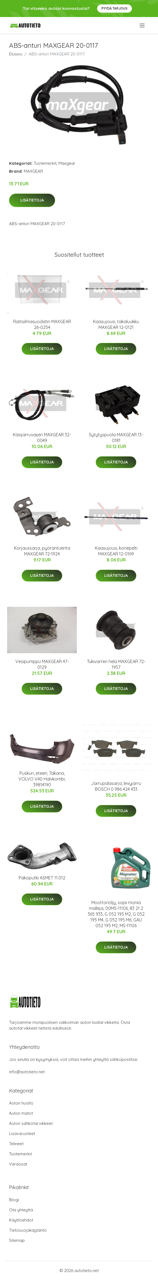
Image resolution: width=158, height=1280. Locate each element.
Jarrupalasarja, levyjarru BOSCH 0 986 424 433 (116, 786)
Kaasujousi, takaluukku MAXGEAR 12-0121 (116, 324)
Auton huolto (21, 1103)
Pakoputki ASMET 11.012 (42, 878)
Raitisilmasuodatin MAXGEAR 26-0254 (42, 324)
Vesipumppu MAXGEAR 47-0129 (42, 664)
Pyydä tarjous (114, 8)
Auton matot (21, 1113)
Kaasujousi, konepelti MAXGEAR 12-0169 (116, 551)
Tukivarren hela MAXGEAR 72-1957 (116, 664)
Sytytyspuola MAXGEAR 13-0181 (116, 437)
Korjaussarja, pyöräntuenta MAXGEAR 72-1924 (42, 551)
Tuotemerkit (45, 163)
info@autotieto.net (27, 1071)
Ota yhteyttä (21, 1209)
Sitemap (17, 1240)
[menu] (142, 25)
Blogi (14, 1199)
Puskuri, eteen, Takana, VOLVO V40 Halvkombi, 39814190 (42, 778)
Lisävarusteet (22, 1133)
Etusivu (15, 54)
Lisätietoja (32, 200)
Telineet (16, 1143)
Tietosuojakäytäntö (28, 1230)
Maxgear (66, 163)
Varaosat (18, 1164)
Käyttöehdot (21, 1220)
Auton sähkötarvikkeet (31, 1123)
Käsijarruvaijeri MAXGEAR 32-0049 (42, 437)
